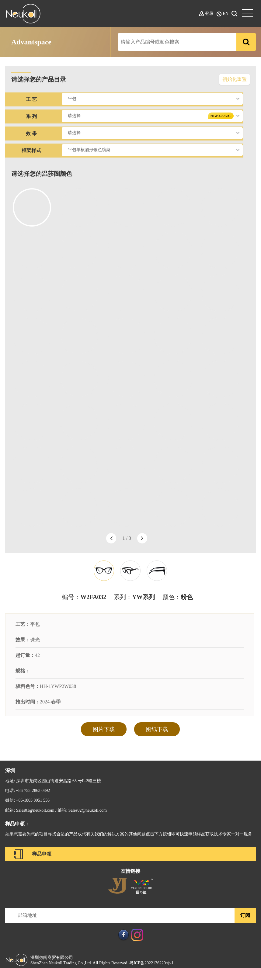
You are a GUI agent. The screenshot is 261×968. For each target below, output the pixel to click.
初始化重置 (234, 79)
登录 (209, 13)
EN (225, 13)
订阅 (245, 915)
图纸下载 (157, 729)
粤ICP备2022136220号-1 (151, 963)
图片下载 (104, 729)
